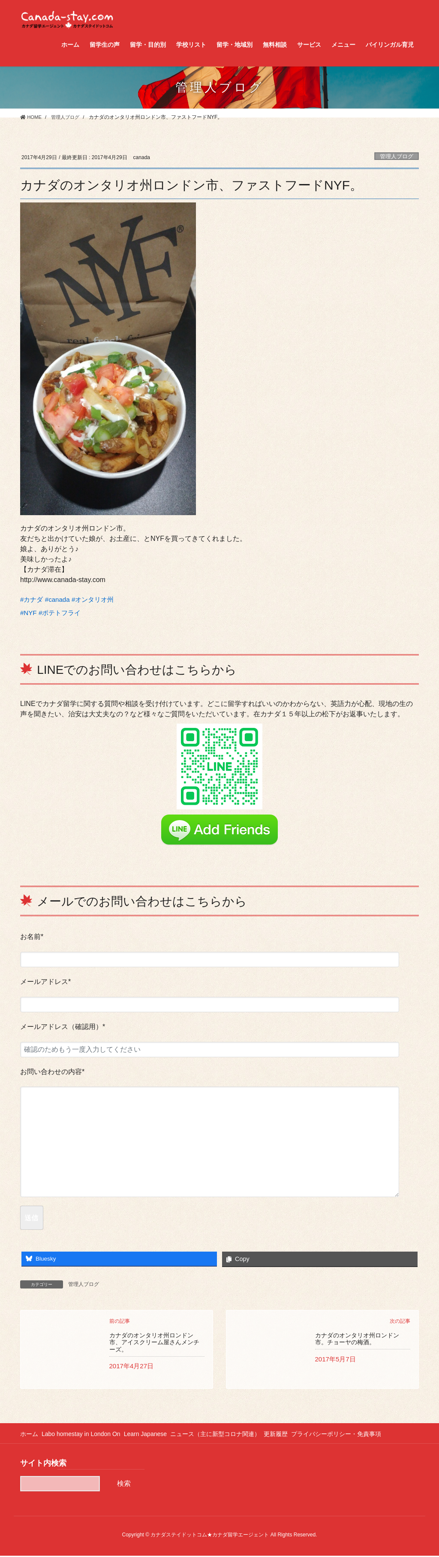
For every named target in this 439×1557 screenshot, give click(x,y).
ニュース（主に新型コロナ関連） (224, 1435)
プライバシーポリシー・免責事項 (351, 1435)
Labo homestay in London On (84, 1435)
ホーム (29, 1435)
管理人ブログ (396, 156)
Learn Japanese (151, 1435)
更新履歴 (288, 1435)
